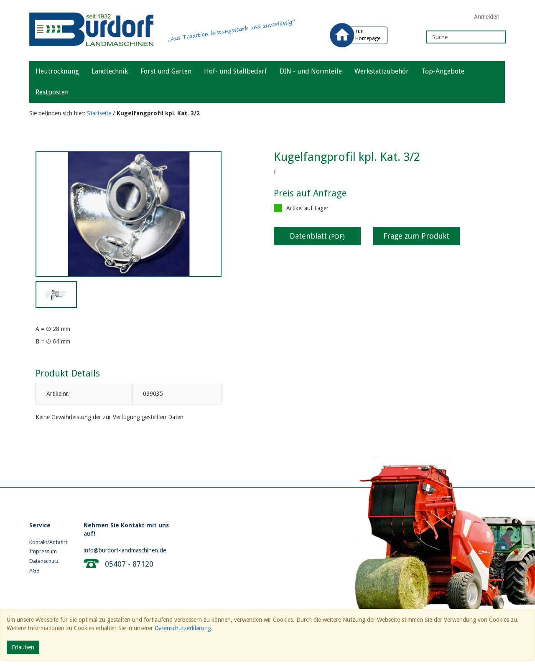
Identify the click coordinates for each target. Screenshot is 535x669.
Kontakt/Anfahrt (48, 542)
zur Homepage (367, 34)
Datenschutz (44, 561)
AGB (34, 570)
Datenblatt (317, 235)
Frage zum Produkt (416, 235)
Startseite (99, 113)
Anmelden (486, 16)
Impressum (43, 551)
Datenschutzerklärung (183, 628)
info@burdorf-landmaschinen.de (125, 550)
